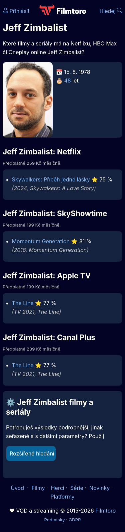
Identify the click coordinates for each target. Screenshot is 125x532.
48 (67, 80)
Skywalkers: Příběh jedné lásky (51, 179)
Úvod (18, 488)
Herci (57, 488)
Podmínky (54, 519)
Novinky (99, 488)
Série (76, 488)
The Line (23, 303)
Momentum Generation (41, 241)
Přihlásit (16, 11)
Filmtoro (105, 510)
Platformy (62, 496)
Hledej (110, 11)
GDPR (75, 519)
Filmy (38, 488)
